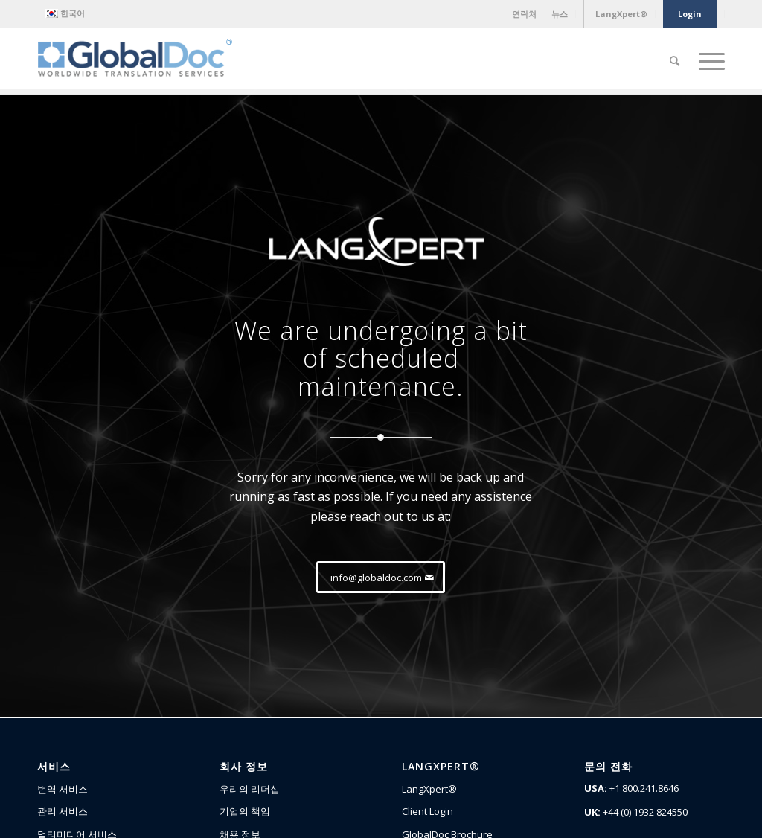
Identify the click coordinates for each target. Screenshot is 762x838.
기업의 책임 (245, 811)
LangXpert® (429, 789)
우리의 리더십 (250, 789)
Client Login (427, 811)
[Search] (674, 61)
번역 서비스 (62, 789)
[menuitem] (68, 13)
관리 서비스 (62, 811)
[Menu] (707, 61)
